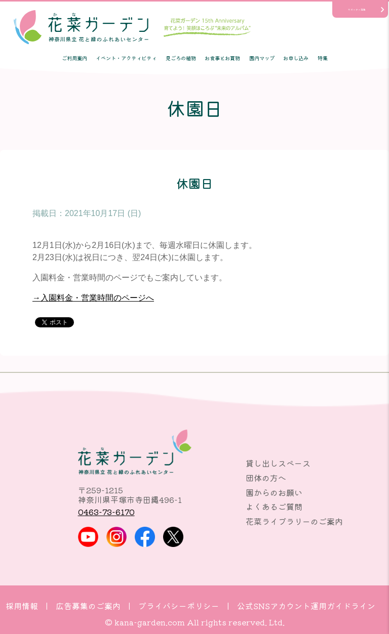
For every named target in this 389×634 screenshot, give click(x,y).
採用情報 (22, 606)
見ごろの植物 (181, 58)
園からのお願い (274, 492)
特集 (323, 58)
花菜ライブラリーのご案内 (294, 521)
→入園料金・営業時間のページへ (93, 297)
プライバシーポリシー (178, 606)
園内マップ (262, 58)
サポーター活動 (357, 9)
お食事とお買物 (222, 58)
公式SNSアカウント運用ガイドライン (306, 606)
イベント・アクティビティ (126, 58)
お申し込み (295, 58)
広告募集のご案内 (88, 606)
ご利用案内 (74, 58)
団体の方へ (266, 478)
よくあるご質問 (274, 506)
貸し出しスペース (278, 463)
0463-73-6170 (106, 511)
